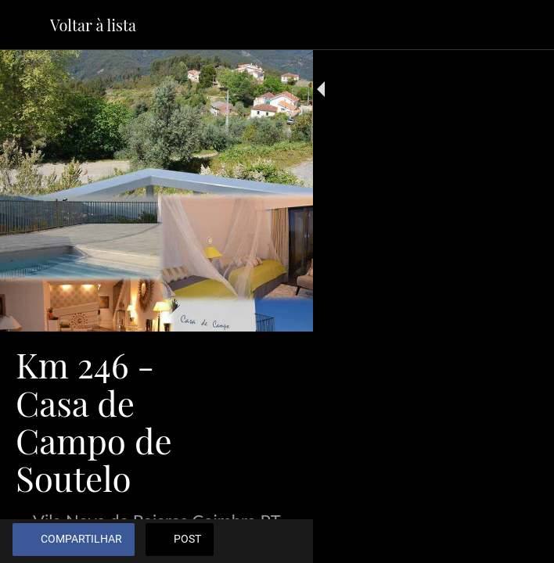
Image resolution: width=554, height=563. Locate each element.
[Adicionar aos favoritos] (485, 541)
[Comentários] (522, 541)
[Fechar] (25, 25)
